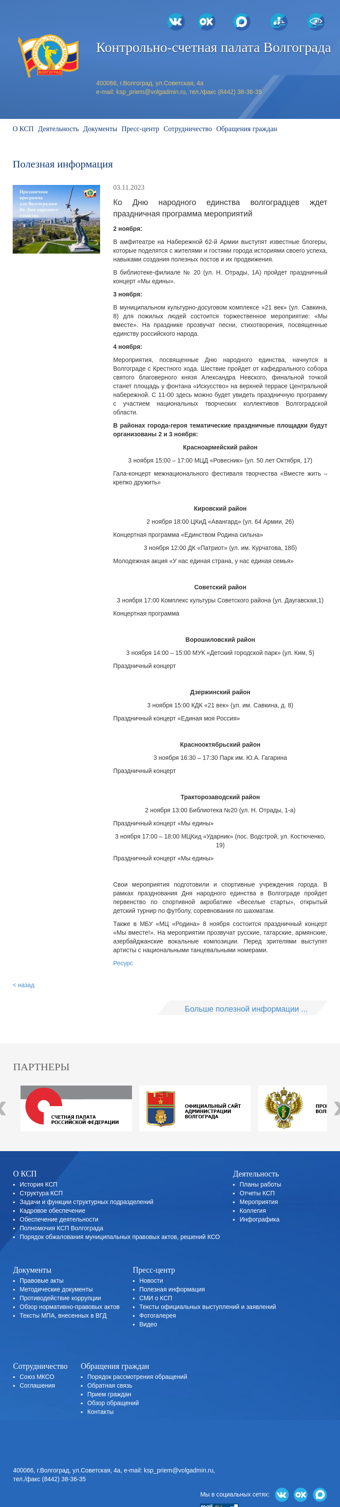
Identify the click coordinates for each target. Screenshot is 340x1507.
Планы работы (260, 1184)
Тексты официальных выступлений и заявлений (207, 1306)
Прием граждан (109, 1394)
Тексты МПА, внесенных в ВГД (63, 1315)
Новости (151, 1280)
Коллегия (252, 1210)
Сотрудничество (187, 128)
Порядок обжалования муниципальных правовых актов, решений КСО (120, 1236)
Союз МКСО (37, 1376)
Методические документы (56, 1289)
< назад (24, 984)
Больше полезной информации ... (246, 1009)
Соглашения (37, 1385)
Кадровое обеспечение (52, 1210)
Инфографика (259, 1219)
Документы (100, 128)
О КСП (23, 128)
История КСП (38, 1184)
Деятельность (58, 128)
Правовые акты (41, 1280)
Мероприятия (258, 1201)
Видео (148, 1324)
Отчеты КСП (256, 1193)
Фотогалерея (157, 1315)
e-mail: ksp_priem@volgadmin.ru (168, 1470)
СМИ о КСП (155, 1298)
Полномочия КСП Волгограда (61, 1228)
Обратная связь (109, 1385)
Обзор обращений (113, 1402)
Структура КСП (41, 1193)
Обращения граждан (246, 128)
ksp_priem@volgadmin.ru (151, 91)
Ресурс (123, 963)
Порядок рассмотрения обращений (137, 1376)
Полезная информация (172, 1289)
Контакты (100, 1411)
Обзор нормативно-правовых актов (70, 1306)
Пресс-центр (140, 128)
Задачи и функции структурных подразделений (86, 1201)
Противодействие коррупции (60, 1298)
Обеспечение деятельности (59, 1219)
